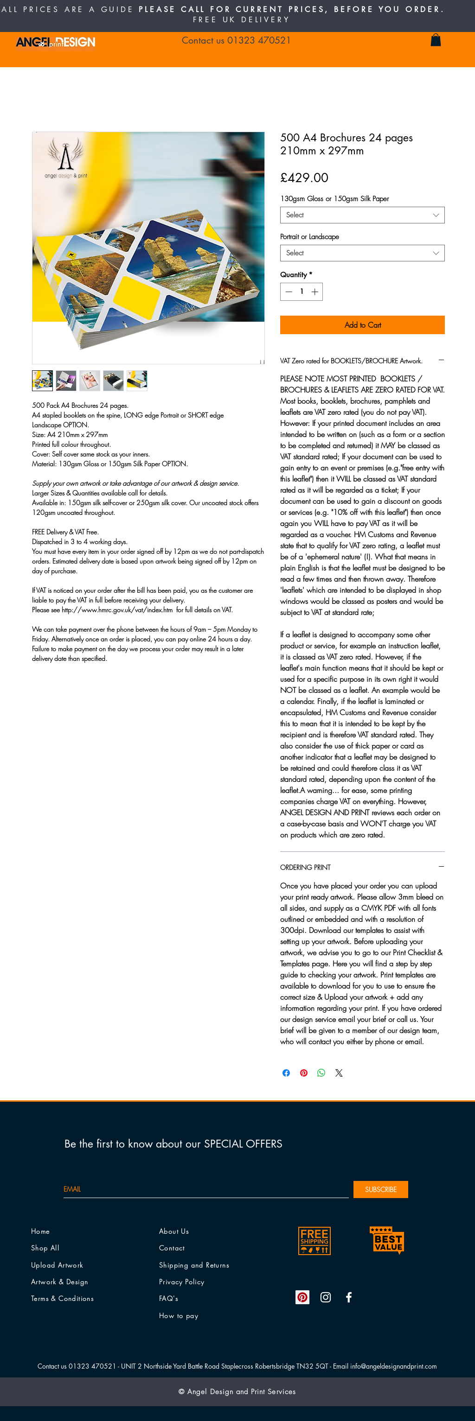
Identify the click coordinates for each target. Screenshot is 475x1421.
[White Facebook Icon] (349, 1297)
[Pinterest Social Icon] (302, 1297)
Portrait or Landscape (309, 236)
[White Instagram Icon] (326, 1297)
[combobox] (362, 215)
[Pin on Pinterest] (303, 1072)
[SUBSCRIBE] (380, 1189)
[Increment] (315, 291)
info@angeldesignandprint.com (393, 1366)
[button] (435, 39)
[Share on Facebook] (286, 1072)
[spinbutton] (301, 291)
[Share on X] (339, 1072)
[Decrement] (288, 291)
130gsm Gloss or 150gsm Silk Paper (334, 198)
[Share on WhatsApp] (321, 1072)
